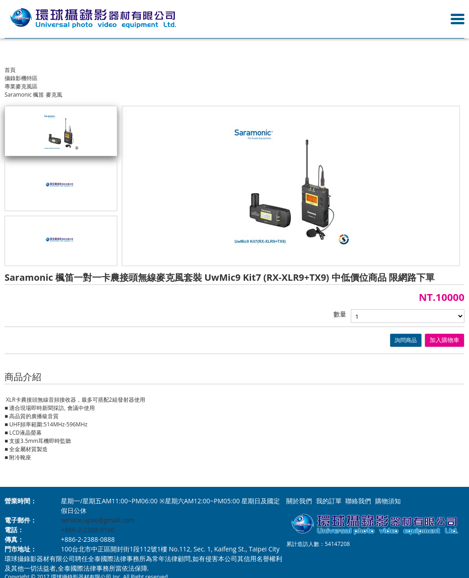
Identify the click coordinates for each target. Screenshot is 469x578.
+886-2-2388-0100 (88, 529)
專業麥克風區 (21, 86)
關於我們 (299, 500)
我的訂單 (329, 500)
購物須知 (388, 500)
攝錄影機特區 (21, 78)
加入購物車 (444, 340)
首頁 (10, 70)
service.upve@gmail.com (98, 520)
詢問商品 (406, 340)
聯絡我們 (358, 500)
